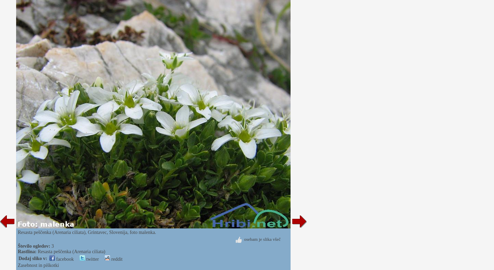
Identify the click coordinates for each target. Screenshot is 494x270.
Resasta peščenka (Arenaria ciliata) (71, 251)
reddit (113, 259)
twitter (89, 259)
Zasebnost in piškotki (38, 265)
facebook (61, 259)
